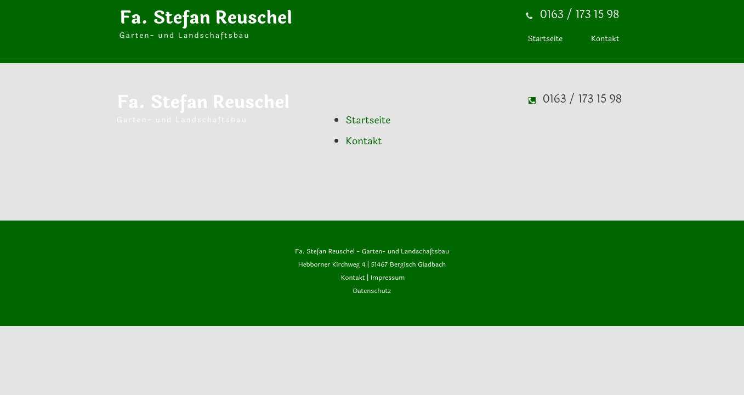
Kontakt (352, 278)
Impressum (388, 278)
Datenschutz (372, 291)
